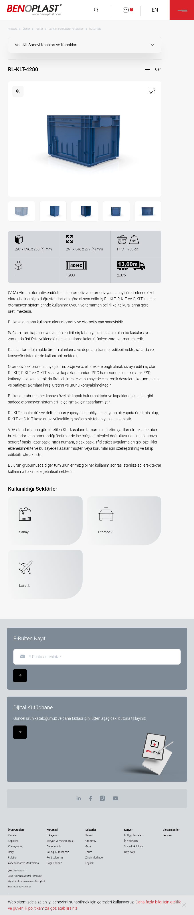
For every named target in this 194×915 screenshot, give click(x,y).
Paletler (12, 857)
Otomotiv (90, 840)
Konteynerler (15, 846)
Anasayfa (12, 29)
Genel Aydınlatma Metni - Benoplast (25, 876)
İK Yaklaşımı (131, 840)
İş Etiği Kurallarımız (58, 852)
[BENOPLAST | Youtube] (115, 800)
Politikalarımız (55, 857)
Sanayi (89, 835)
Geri (158, 69)
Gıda (88, 846)
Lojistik (89, 863)
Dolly (11, 852)
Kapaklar (13, 840)
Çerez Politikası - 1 (17, 870)
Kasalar (39, 29)
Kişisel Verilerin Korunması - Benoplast (26, 881)
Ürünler (26, 29)
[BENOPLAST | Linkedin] (78, 800)
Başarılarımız (54, 863)
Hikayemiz (53, 835)
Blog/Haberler (171, 829)
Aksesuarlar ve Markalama (23, 863)
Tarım (88, 852)
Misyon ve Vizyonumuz (60, 840)
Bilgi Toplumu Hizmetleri (19, 886)
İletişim (167, 835)
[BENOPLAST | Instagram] (102, 800)
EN (155, 10)
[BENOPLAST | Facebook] (90, 800)
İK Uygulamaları (133, 835)
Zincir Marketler (94, 857)
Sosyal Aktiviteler (134, 846)
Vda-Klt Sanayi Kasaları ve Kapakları (66, 29)
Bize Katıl (129, 852)
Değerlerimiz (54, 846)
